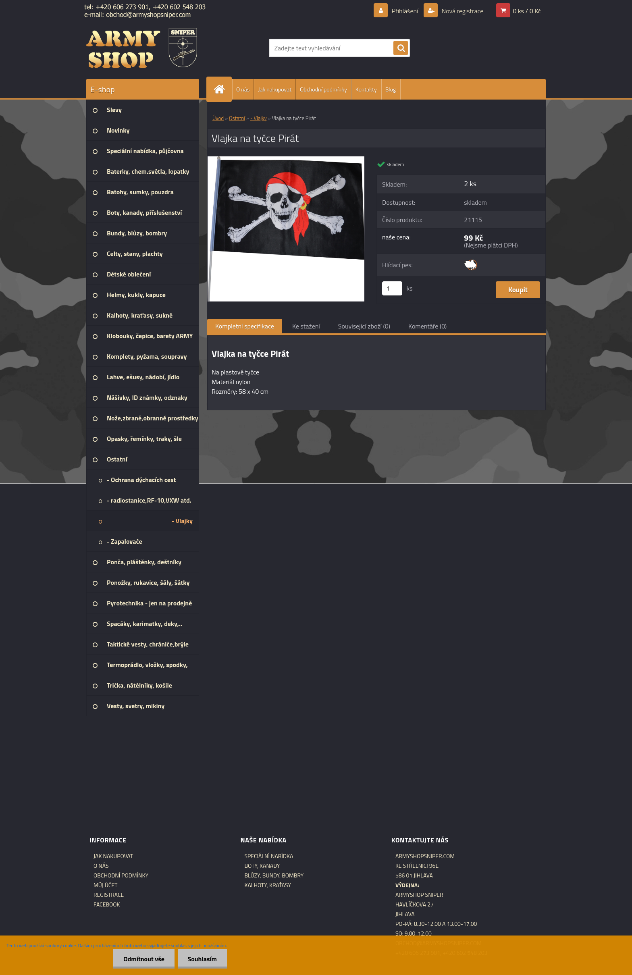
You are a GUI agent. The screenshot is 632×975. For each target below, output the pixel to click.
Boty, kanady (262, 866)
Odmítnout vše (143, 959)
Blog (390, 89)
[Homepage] (222, 89)
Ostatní (237, 118)
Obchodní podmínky (323, 89)
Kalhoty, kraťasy (267, 885)
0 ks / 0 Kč (527, 11)
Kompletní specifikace (244, 326)
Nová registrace (462, 11)
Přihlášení (405, 11)
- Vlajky (258, 118)
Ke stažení (306, 326)
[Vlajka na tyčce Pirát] (286, 159)
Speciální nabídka (268, 856)
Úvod (218, 118)
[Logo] (141, 48)
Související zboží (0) (364, 326)
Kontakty (366, 89)
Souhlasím (202, 959)
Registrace (109, 895)
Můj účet (105, 885)
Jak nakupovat (274, 89)
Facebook (107, 904)
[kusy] (392, 288)
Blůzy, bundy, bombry (274, 875)
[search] (400, 48)
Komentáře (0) (427, 326)
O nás (242, 89)
